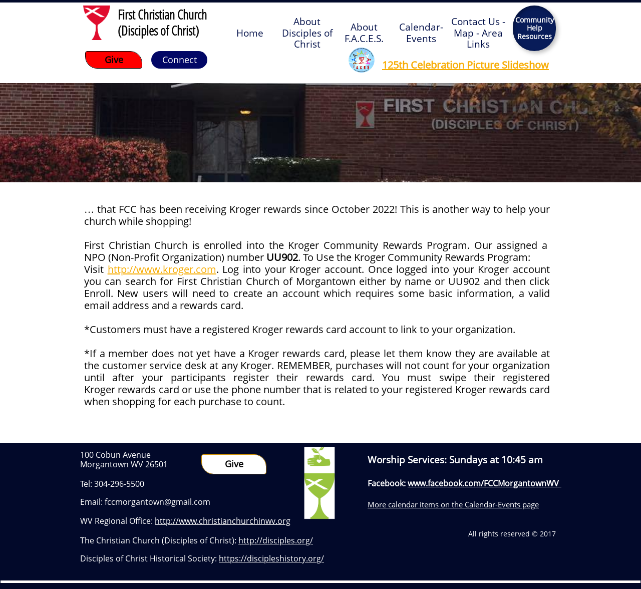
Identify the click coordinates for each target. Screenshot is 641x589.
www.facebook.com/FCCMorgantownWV (483, 483)
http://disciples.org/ (275, 540)
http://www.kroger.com (162, 269)
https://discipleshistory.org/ (271, 558)
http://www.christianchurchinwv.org (222, 520)
